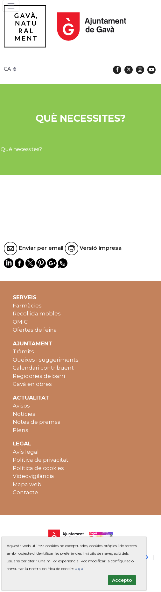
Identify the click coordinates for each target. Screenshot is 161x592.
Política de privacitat (40, 460)
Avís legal (26, 452)
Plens (20, 430)
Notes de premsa (37, 422)
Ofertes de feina (35, 330)
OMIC (20, 322)
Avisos (21, 405)
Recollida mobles (37, 313)
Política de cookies (38, 468)
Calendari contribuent (43, 368)
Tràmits (23, 351)
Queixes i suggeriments (46, 360)
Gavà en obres (32, 384)
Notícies (24, 414)
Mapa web (27, 484)
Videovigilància (33, 476)
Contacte (25, 492)
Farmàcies (27, 305)
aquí (80, 568)
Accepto (122, 580)
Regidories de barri (39, 376)
